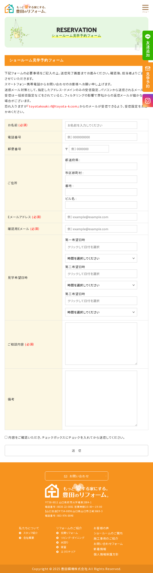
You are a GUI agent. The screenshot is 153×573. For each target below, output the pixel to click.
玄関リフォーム (69, 533)
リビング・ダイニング (72, 538)
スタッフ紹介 (30, 533)
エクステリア (68, 552)
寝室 (63, 547)
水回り (64, 542)
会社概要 (28, 538)
